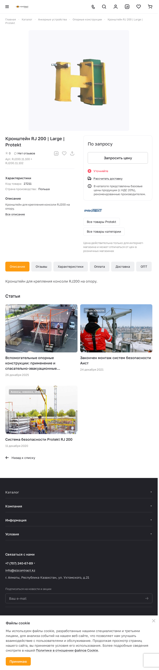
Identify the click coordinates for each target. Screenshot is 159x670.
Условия (12, 534)
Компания (13, 506)
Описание (17, 266)
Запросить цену (118, 158)
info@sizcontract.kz (20, 570)
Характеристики (70, 266)
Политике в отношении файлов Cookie (67, 650)
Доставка (123, 266)
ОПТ (144, 266)
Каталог (12, 492)
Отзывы (41, 266)
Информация (16, 520)
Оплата (99, 266)
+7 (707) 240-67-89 (19, 563)
